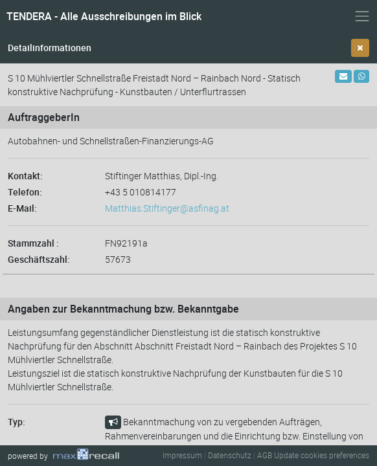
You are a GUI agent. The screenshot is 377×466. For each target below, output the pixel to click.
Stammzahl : (33, 243)
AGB (264, 455)
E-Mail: (22, 208)
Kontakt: (25, 176)
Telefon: (25, 192)
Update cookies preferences (321, 455)
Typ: (16, 422)
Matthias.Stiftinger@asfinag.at (167, 208)
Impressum (182, 455)
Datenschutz (229, 455)
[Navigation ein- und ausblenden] (362, 16)
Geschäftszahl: (39, 259)
